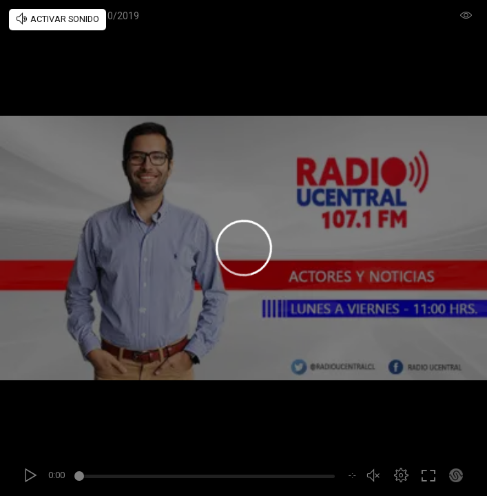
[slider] (207, 478)
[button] (401, 475)
